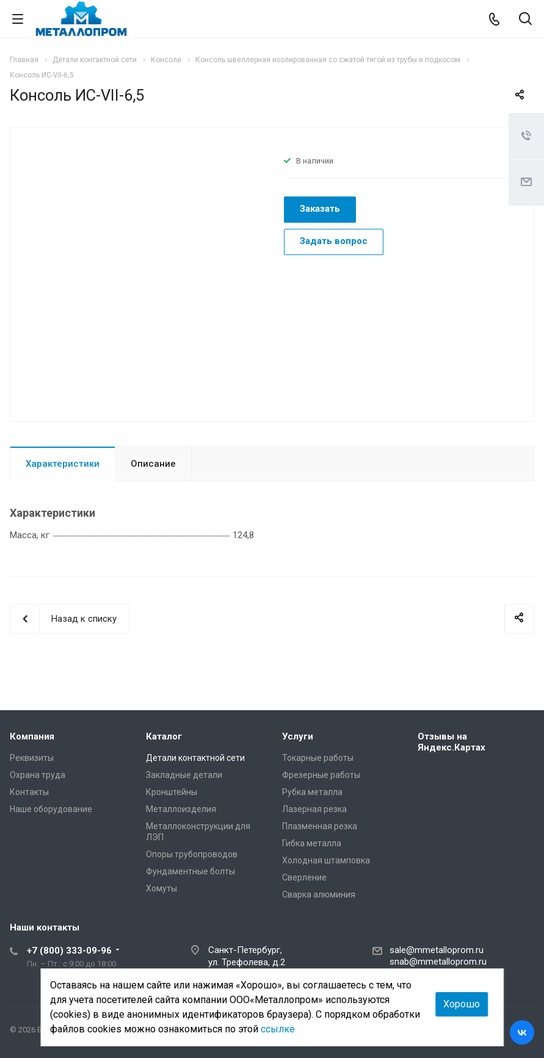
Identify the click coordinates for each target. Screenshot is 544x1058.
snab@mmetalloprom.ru (438, 961)
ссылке (278, 1029)
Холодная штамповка (326, 860)
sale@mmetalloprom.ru (437, 950)
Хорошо (461, 1004)
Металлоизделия (181, 809)
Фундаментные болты (190, 871)
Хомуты (161, 888)
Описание (153, 463)
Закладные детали (184, 775)
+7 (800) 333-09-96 (69, 950)
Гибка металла (311, 843)
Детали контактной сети (195, 758)
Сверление (304, 877)
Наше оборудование (51, 809)
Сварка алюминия (318, 894)
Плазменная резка (319, 826)
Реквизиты (32, 758)
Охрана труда (37, 775)
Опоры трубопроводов (192, 854)
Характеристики (63, 463)
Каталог (164, 736)
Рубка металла (312, 792)
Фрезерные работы (321, 775)
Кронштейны (171, 792)
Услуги (297, 736)
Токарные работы (318, 758)
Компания (32, 736)
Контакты (29, 792)
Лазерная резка (314, 809)
